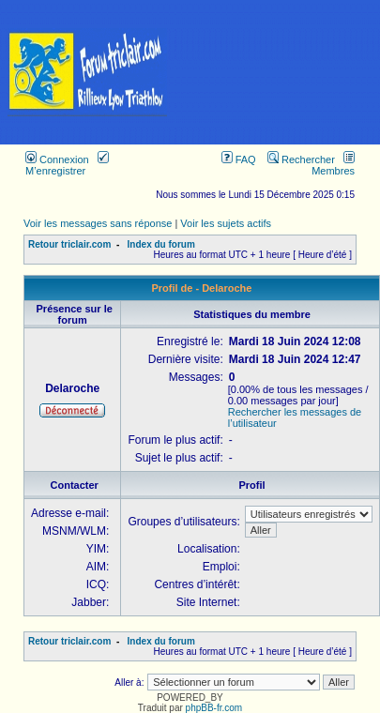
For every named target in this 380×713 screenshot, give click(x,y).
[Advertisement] (277, 72)
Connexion (57, 159)
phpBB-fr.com (214, 708)
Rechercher (301, 159)
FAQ (238, 159)
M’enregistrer (67, 165)
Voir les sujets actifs (225, 223)
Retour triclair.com (69, 244)
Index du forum (161, 244)
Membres (333, 165)
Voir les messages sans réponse (97, 223)
